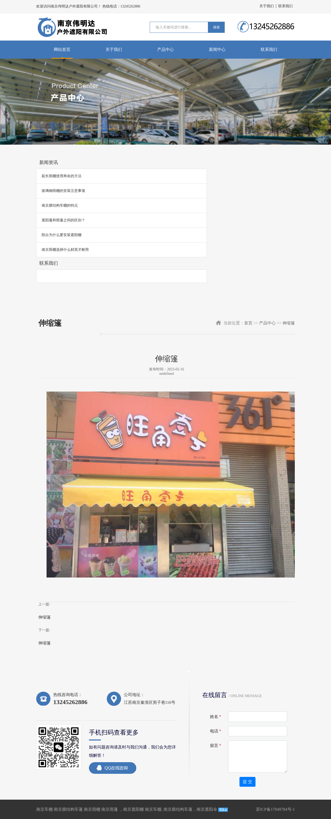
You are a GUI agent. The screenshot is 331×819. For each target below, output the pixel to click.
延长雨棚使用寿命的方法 (61, 176)
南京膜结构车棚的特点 (60, 205)
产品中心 (165, 49)
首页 (248, 323)
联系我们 (285, 6)
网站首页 (62, 49)
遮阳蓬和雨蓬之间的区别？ (63, 220)
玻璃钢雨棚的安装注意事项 (63, 191)
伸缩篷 (288, 323)
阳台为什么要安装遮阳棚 (61, 235)
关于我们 (266, 6)
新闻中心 (217, 49)
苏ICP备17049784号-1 (275, 809)
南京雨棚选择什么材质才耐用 (65, 250)
